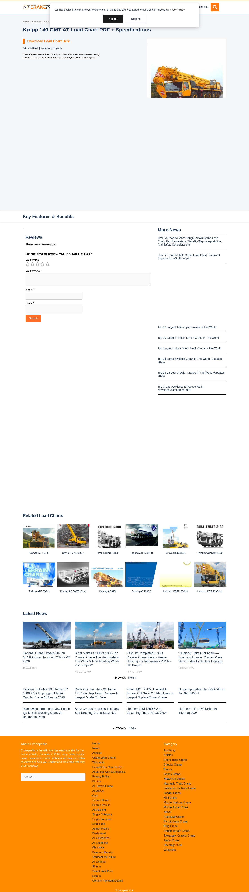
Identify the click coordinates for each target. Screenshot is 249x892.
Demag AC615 (107, 591)
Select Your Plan (102, 871)
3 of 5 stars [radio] (37, 264)
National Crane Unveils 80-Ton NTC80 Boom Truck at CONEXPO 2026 (46, 657)
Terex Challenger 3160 (210, 553)
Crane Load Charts (40, 21)
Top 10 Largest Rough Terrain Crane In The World (188, 337)
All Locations (100, 842)
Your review (34, 271)
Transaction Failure (104, 857)
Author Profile (100, 828)
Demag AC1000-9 (141, 591)
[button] (215, 7)
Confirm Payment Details (107, 880)
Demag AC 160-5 (39, 553)
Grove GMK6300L (176, 553)
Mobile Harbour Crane (177, 802)
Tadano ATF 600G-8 (142, 553)
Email (30, 303)
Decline (135, 18)
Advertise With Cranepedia (108, 771)
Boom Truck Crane (175, 759)
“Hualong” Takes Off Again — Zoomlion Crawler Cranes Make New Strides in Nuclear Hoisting (200, 657)
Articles (96, 752)
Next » (132, 677)
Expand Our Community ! (107, 767)
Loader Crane (172, 793)
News (95, 748)
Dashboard (99, 833)
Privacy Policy (176, 9)
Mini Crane (170, 797)
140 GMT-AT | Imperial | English (42, 48)
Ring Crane (171, 826)
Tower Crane (171, 840)
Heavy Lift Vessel (174, 778)
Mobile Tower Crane (176, 807)
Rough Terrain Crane (176, 830)
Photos (96, 781)
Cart (94, 795)
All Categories (100, 838)
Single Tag (98, 823)
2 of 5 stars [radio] (32, 264)
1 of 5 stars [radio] (28, 264)
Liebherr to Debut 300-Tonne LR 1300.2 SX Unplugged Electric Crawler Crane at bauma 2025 (45, 693)
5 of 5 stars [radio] (47, 264)
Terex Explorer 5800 (107, 553)
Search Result (101, 805)
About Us (201, 7)
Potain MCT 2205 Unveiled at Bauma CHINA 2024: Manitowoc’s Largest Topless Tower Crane (150, 693)
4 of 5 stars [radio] (42, 264)
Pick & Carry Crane (175, 821)
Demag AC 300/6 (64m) (73, 591)
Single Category (102, 814)
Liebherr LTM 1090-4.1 (210, 591)
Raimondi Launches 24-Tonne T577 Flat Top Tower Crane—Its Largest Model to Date (96, 693)
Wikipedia (98, 762)
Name (30, 289)
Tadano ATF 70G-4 (39, 591)
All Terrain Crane (102, 786)
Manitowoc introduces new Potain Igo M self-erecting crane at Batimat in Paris (46, 713)
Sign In (96, 866)
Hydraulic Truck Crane (177, 783)
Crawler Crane (173, 764)
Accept (113, 18)
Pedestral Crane (174, 816)
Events (168, 769)
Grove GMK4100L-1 (73, 553)
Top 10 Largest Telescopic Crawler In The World (187, 327)
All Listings (98, 861)
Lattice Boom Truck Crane (180, 788)
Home (26, 21)
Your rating (32, 260)
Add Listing (99, 809)
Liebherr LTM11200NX (175, 591)
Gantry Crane (172, 774)
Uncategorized (173, 845)
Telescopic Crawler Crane (179, 835)
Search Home (100, 800)
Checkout (98, 847)
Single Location (101, 819)
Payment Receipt (102, 852)
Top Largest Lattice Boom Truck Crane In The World (189, 348)
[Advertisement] (186, 126)
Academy (169, 750)
